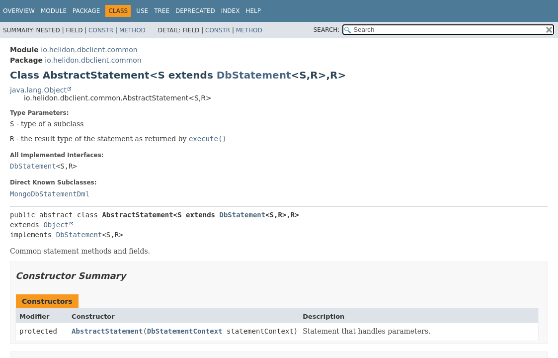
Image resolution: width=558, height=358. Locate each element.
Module (54, 10)
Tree (161, 10)
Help (253, 10)
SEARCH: (327, 29)
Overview (19, 10)
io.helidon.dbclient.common (89, 50)
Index (230, 10)
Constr (100, 30)
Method (132, 30)
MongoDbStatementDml (49, 194)
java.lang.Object (38, 90)
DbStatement (254, 75)
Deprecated (195, 10)
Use (142, 10)
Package (86, 10)
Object (56, 225)
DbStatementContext (185, 331)
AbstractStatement (107, 331)
